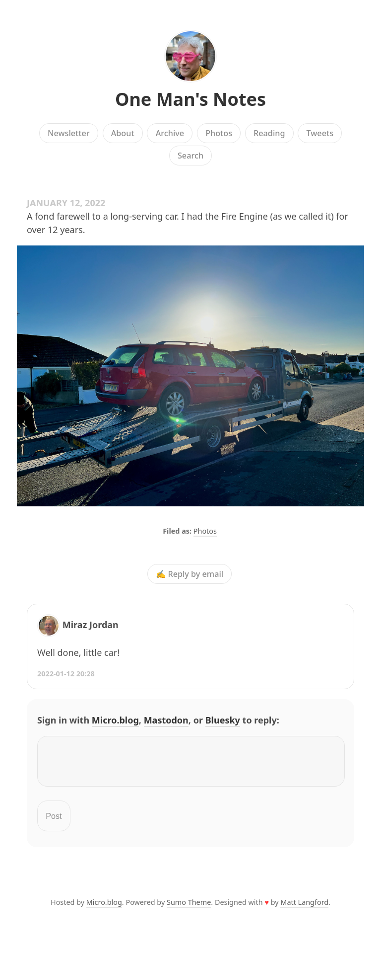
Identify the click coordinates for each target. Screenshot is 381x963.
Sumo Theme (189, 908)
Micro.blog (115, 720)
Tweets (320, 133)
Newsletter (69, 133)
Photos (218, 133)
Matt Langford (304, 908)
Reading (269, 133)
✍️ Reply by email (189, 573)
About (122, 133)
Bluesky (222, 720)
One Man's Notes (190, 99)
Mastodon (166, 720)
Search (190, 155)
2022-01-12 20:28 (66, 673)
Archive (170, 133)
